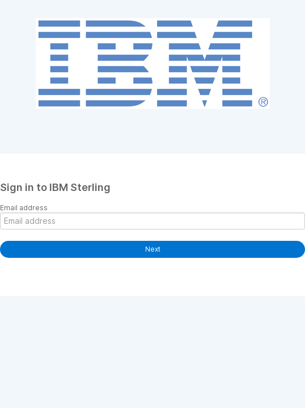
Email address (24, 207)
